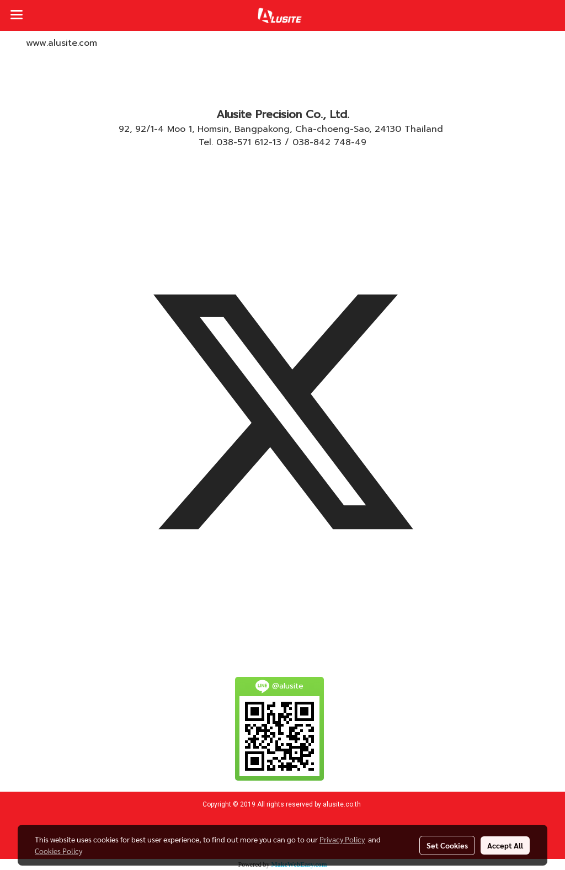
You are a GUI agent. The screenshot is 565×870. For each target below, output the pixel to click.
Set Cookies (447, 845)
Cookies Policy (58, 851)
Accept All (505, 845)
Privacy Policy (342, 839)
